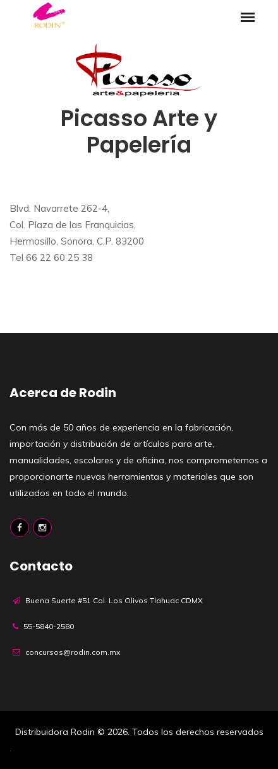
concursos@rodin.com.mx (72, 652)
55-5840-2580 (48, 626)
